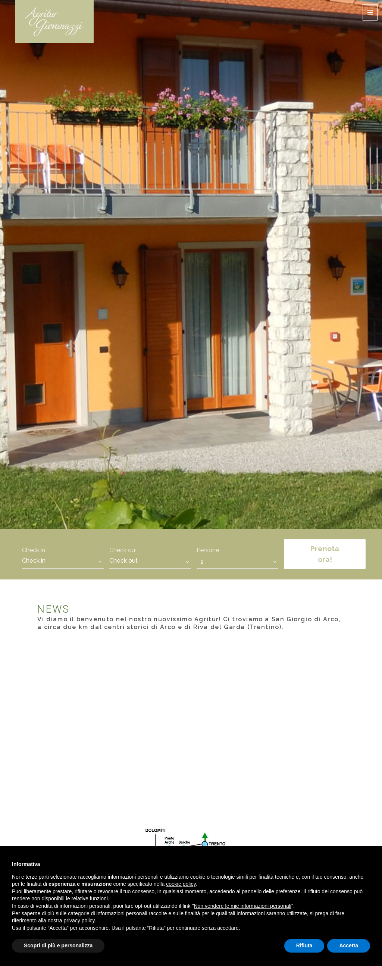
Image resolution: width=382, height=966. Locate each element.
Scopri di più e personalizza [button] (58, 945)
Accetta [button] (348, 945)
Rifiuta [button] (304, 945)
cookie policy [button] (180, 884)
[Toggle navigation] (370, 12)
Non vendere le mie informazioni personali (242, 906)
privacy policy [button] (79, 920)
